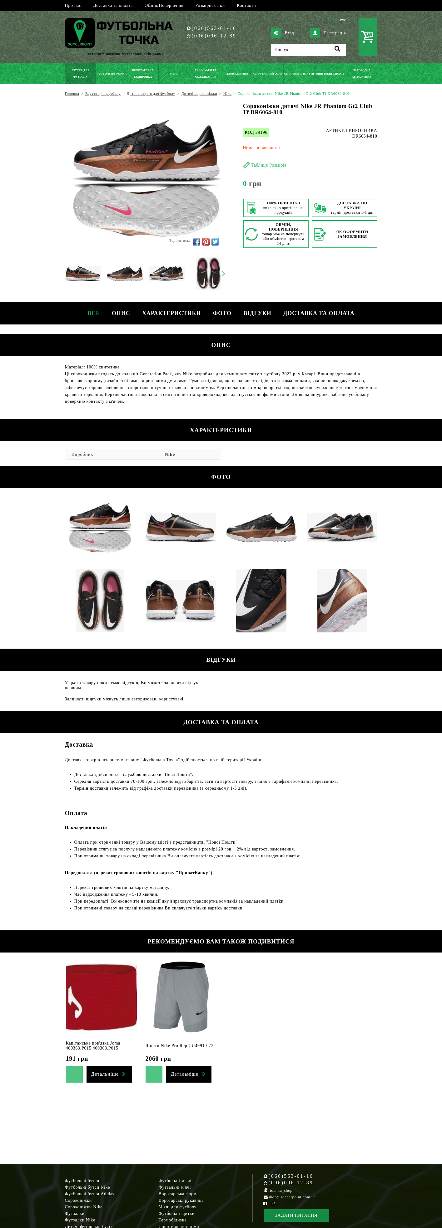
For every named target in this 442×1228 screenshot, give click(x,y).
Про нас (73, 5)
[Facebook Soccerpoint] (265, 1203)
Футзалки (75, 1213)
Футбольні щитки (177, 1213)
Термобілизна (173, 1220)
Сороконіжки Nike (84, 1207)
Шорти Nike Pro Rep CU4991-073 (180, 1045)
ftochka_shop (280, 1190)
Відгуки (258, 313)
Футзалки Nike (80, 1220)
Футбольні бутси (82, 1180)
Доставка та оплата (113, 5)
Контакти (246, 5)
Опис (120, 313)
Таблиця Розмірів (269, 165)
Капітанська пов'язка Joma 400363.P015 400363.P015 (93, 1045)
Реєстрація (328, 33)
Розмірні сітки (210, 5)
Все (92, 313)
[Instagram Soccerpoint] (273, 1203)
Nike (170, 454)
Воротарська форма (179, 1193)
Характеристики (171, 313)
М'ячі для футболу (178, 1207)
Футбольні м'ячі (175, 1180)
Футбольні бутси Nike (87, 1187)
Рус (343, 20)
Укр (333, 20)
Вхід (282, 33)
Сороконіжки (78, 1200)
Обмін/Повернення (164, 5)
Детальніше (105, 1074)
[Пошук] (308, 50)
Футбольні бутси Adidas (90, 1193)
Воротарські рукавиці (181, 1200)
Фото (222, 313)
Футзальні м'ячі (175, 1187)
